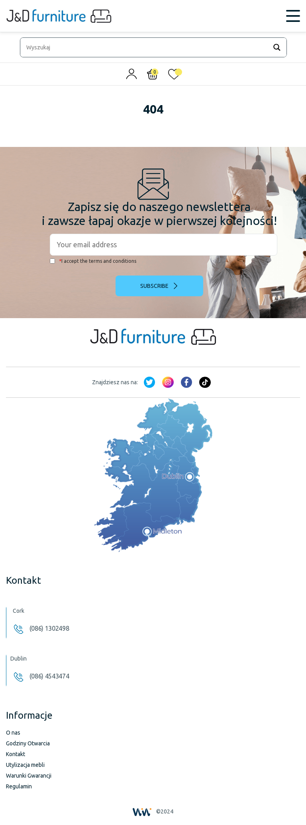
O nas (13, 732)
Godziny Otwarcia (28, 743)
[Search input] (145, 47)
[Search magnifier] (276, 47)
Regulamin (19, 786)
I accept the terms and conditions (93, 261)
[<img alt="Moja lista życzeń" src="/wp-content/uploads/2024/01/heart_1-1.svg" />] (174, 76)
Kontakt (15, 754)
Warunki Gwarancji (28, 775)
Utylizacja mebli (25, 765)
